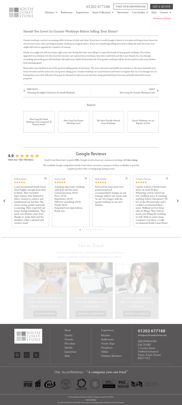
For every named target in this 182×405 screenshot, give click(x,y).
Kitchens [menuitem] (51, 12)
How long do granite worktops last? (74, 122)
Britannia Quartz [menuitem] (162, 18)
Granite (69, 339)
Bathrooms (107, 339)
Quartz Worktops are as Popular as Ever (143, 122)
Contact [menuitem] (165, 12)
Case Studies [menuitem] (140, 12)
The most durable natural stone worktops (108, 122)
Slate (67, 356)
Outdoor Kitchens (111, 356)
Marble (69, 347)
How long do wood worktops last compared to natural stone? (39, 122)
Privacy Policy (91, 399)
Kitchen (105, 335)
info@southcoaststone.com (152, 335)
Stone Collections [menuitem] (103, 12)
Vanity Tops (108, 343)
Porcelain (70, 343)
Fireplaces (107, 347)
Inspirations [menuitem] (82, 12)
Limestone (70, 351)
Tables (104, 351)
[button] (4, 201)
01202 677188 (101, 6)
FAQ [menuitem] (154, 12)
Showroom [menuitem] (122, 12)
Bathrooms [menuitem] (67, 12)
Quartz (68, 335)
